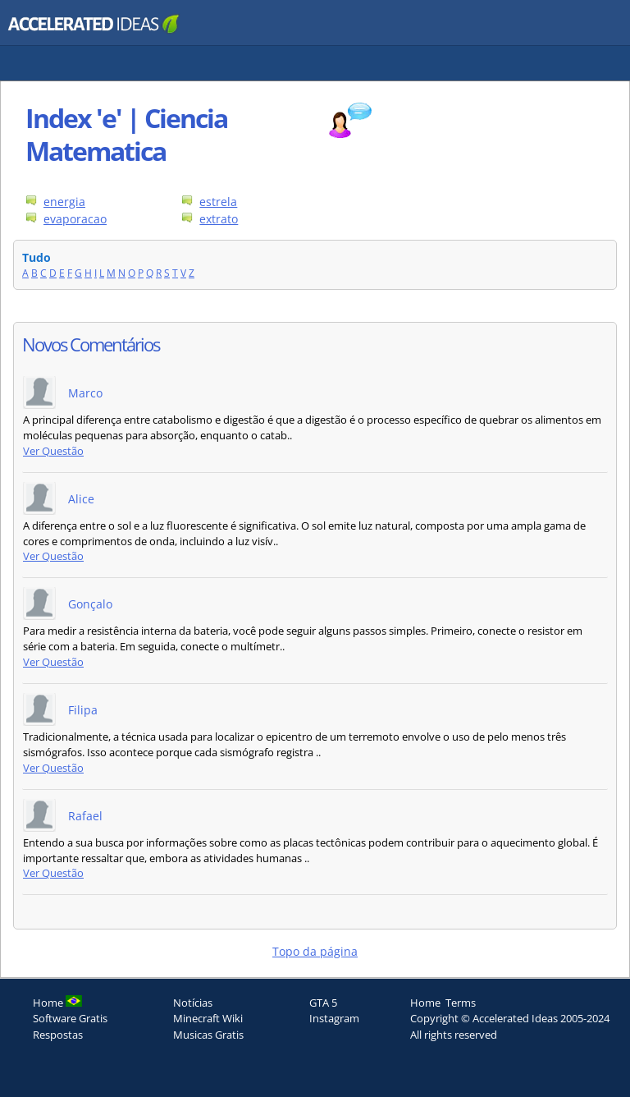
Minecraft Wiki (208, 1018)
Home (425, 1002)
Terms (460, 1002)
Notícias (192, 1002)
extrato (218, 219)
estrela (218, 201)
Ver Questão (53, 451)
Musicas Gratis (208, 1034)
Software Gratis (70, 1018)
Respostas (58, 1034)
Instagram (334, 1018)
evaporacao (75, 219)
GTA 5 (323, 1002)
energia (64, 201)
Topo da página (315, 951)
